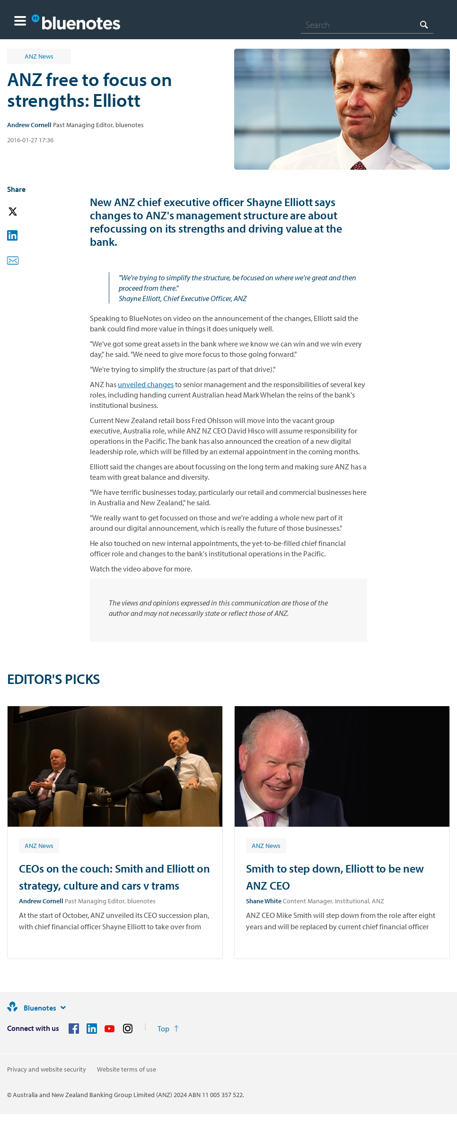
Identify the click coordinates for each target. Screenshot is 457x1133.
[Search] (367, 25)
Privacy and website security (46, 1069)
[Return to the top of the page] (168, 1028)
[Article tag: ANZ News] (39, 845)
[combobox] (367, 25)
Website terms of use (126, 1069)
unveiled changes (146, 384)
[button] (20, 22)
